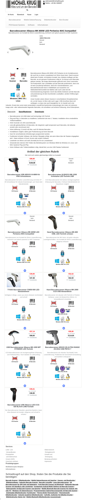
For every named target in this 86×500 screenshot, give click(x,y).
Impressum (48, 461)
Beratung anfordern (51, 459)
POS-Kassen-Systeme (17, 25)
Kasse (29, 14)
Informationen (43, 25)
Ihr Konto (11, 14)
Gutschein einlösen (12, 461)
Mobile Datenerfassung (32, 20)
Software (31, 25)
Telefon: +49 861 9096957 (52, 3)
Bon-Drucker (63, 20)
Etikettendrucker (50, 20)
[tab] (11, 111)
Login (36, 14)
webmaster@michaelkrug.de (54, 1)
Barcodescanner (15, 20)
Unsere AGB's (10, 459)
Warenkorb (20, 14)
